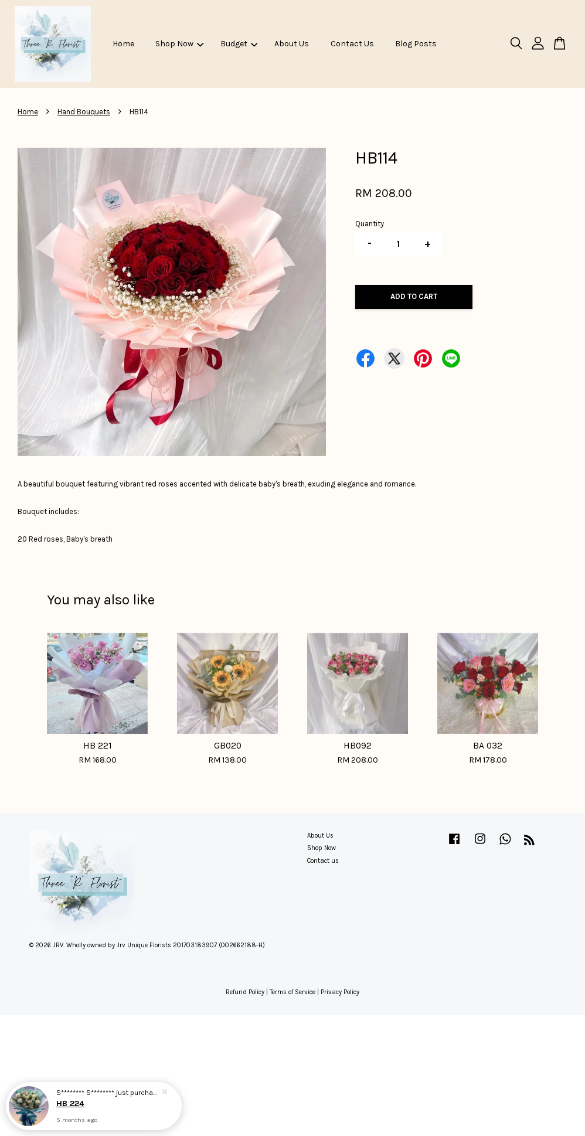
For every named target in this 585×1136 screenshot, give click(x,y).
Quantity (369, 223)
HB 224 (70, 1103)
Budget (238, 44)
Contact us (323, 861)
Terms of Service (292, 992)
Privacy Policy (340, 992)
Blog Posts (416, 44)
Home (123, 44)
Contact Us (352, 44)
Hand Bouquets (83, 111)
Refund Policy (245, 992)
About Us (291, 44)
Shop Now (179, 44)
